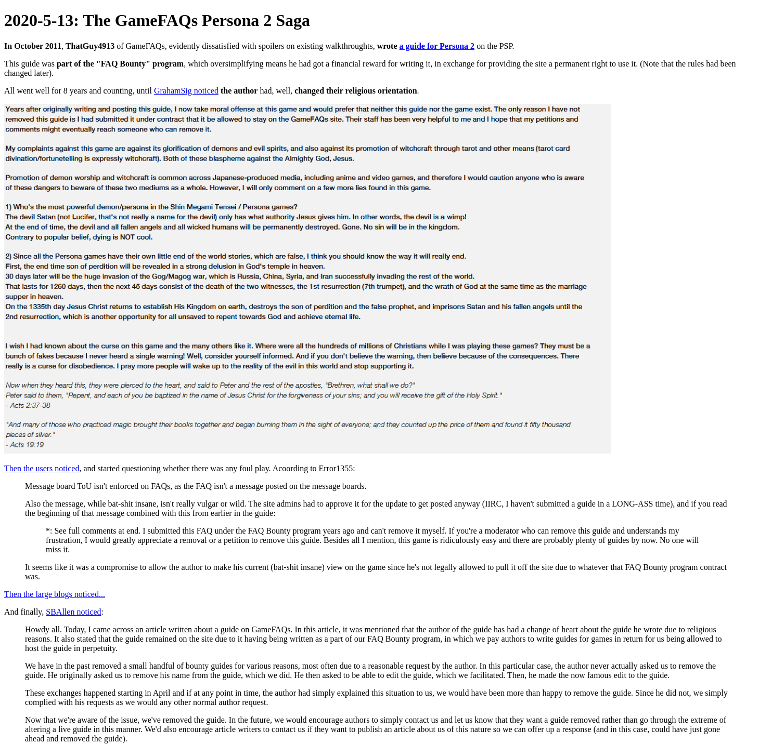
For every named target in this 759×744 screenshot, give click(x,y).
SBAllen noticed (73, 611)
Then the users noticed (41, 468)
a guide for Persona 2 (437, 46)
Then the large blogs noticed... (54, 594)
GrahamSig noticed (186, 90)
